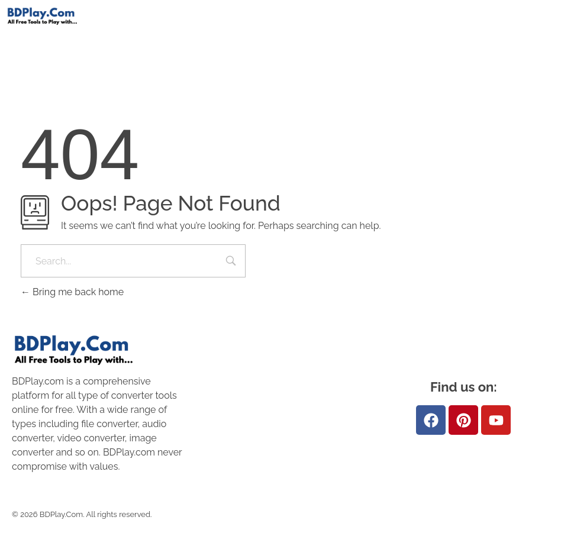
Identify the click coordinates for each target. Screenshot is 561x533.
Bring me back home (72, 292)
